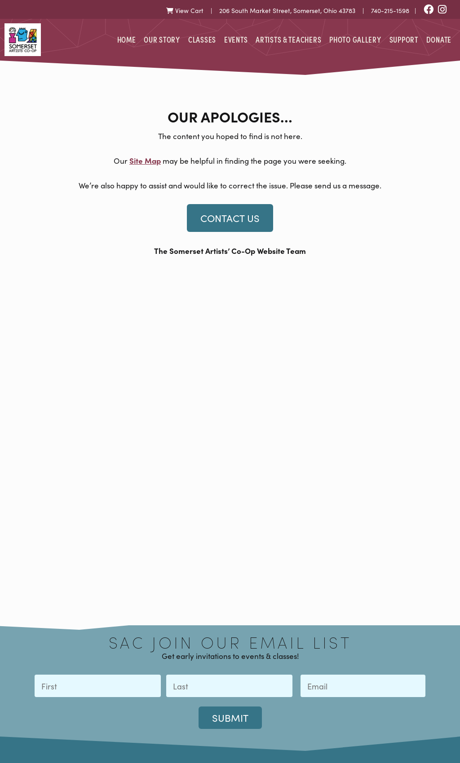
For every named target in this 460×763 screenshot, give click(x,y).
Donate (438, 39)
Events (236, 39)
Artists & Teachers (288, 39)
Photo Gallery (355, 39)
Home (126, 39)
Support (403, 39)
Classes (202, 39)
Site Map (145, 160)
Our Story (162, 39)
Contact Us (230, 218)
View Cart (184, 10)
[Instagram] (442, 10)
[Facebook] (428, 10)
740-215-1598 (390, 10)
